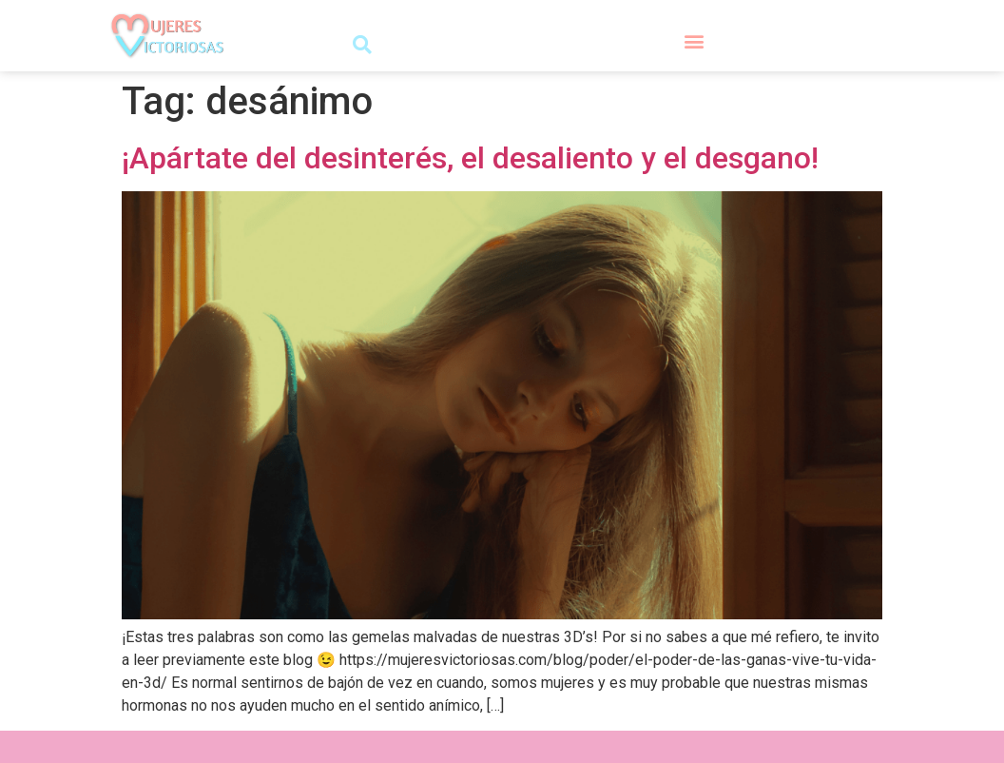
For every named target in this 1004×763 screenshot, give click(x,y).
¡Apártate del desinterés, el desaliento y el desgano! (470, 158)
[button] (361, 44)
